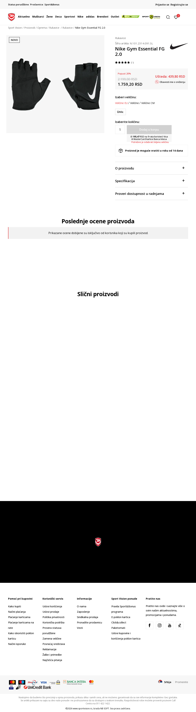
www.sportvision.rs (82, 708)
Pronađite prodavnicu (89, 622)
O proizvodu (150, 168)
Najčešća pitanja (52, 660)
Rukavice (54, 27)
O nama (81, 606)
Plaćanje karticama (19, 617)
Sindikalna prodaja (87, 617)
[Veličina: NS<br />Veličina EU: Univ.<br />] (120, 112)
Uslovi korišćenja (52, 606)
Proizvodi (29, 27)
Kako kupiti (14, 606)
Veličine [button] (134, 103)
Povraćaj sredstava (53, 644)
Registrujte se (179, 4)
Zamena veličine (51, 638)
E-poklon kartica (120, 617)
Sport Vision (15, 27)
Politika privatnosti (53, 617)
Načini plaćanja (17, 611)
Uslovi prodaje (50, 611)
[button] (169, 17)
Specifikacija (150, 180)
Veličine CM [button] (148, 103)
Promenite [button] (181, 682)
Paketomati (118, 628)
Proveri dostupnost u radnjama (150, 193)
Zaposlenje (83, 611)
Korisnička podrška (53, 622)
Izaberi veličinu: (125, 97)
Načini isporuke (17, 644)
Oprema (42, 27)
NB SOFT (104, 708)
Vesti (80, 628)
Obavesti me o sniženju (172, 81)
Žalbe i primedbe (52, 654)
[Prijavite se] (176, 17)
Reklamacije (49, 649)
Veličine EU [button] (121, 103)
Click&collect (118, 622)
